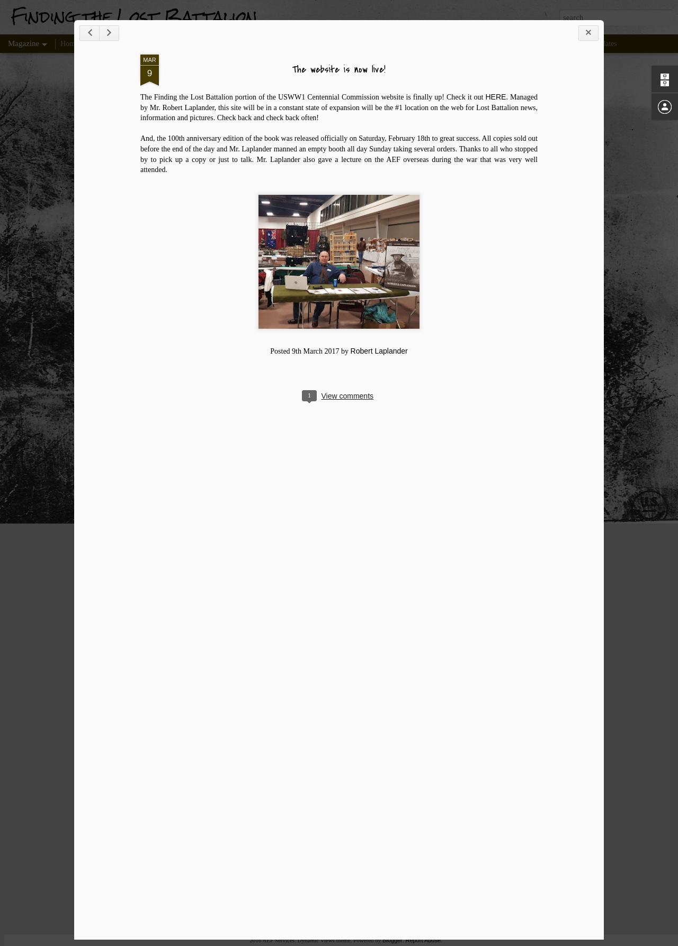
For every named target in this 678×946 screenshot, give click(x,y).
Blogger (392, 940)
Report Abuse (423, 940)
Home (69, 44)
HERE (496, 97)
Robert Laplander (379, 351)
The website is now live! (339, 69)
